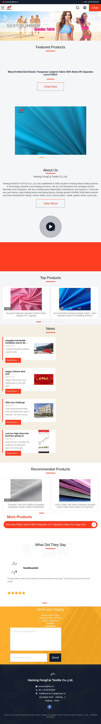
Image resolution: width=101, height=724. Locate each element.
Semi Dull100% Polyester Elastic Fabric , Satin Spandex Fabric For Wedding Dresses (74, 314)
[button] (41, 37)
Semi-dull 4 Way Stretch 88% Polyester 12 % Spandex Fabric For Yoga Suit (45, 524)
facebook (49, 707)
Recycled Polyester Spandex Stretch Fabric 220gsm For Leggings (26, 314)
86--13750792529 (90, 2)
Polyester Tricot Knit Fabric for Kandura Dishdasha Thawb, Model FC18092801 (26, 505)
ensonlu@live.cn (10, 2)
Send (55, 657)
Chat (95, 7)
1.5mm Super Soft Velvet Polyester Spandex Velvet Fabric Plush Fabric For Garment (74, 505)
